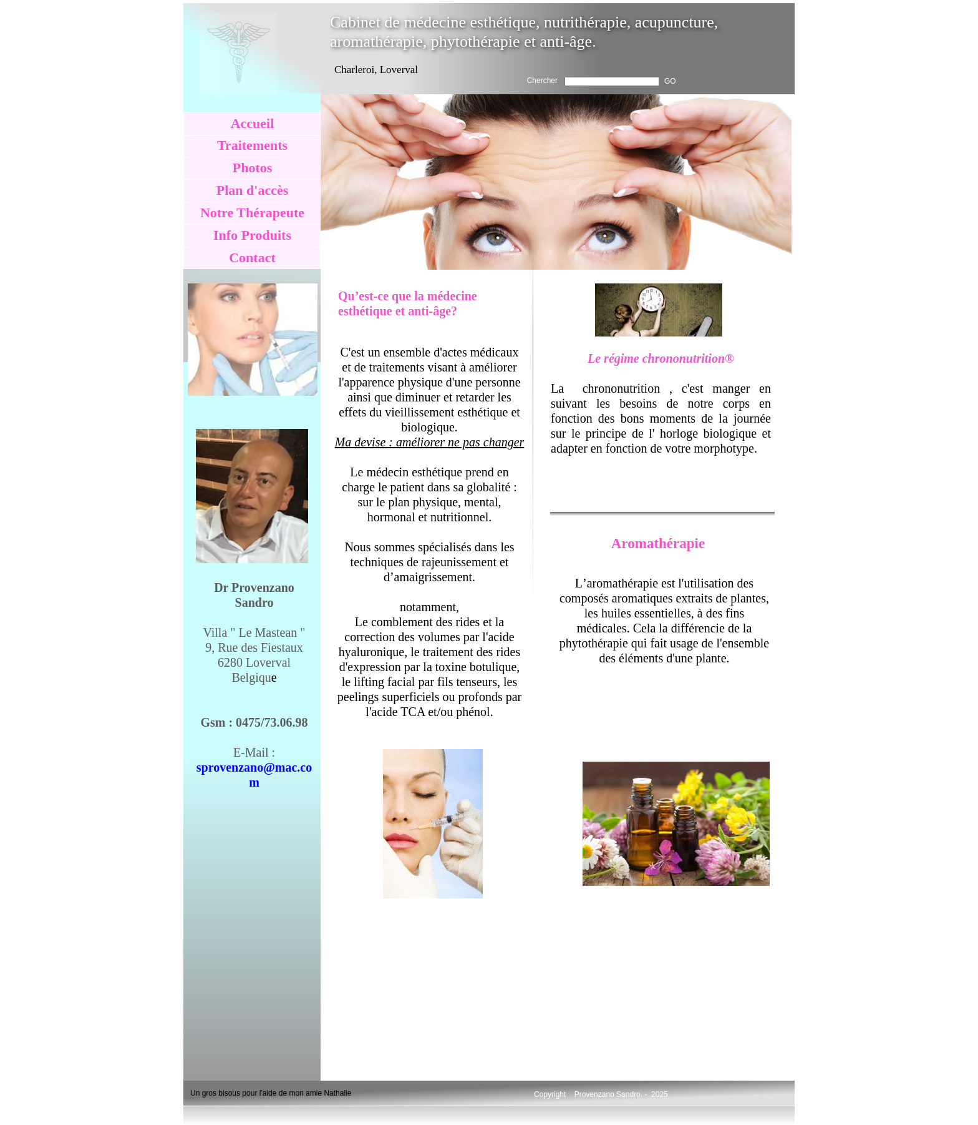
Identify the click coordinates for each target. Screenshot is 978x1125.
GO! (671, 81)
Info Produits (252, 235)
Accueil (252, 123)
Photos (253, 167)
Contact (252, 257)
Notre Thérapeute (252, 212)
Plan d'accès (252, 190)
